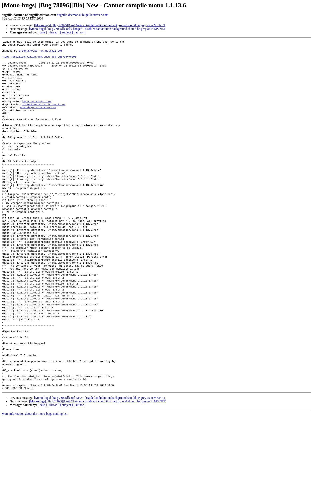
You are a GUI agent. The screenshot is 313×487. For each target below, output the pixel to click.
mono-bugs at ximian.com (38, 121)
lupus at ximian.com (36, 114)
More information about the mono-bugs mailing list (34, 483)
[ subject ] (66, 32)
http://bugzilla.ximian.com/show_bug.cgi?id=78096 (39, 60)
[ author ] (80, 32)
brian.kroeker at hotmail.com (43, 117)
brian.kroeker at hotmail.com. (41, 53)
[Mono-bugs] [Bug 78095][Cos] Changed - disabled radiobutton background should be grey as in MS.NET (97, 28)
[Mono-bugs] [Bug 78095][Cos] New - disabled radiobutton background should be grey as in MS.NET (99, 25)
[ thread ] (53, 32)
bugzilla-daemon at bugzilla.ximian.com (83, 15)
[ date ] (42, 32)
